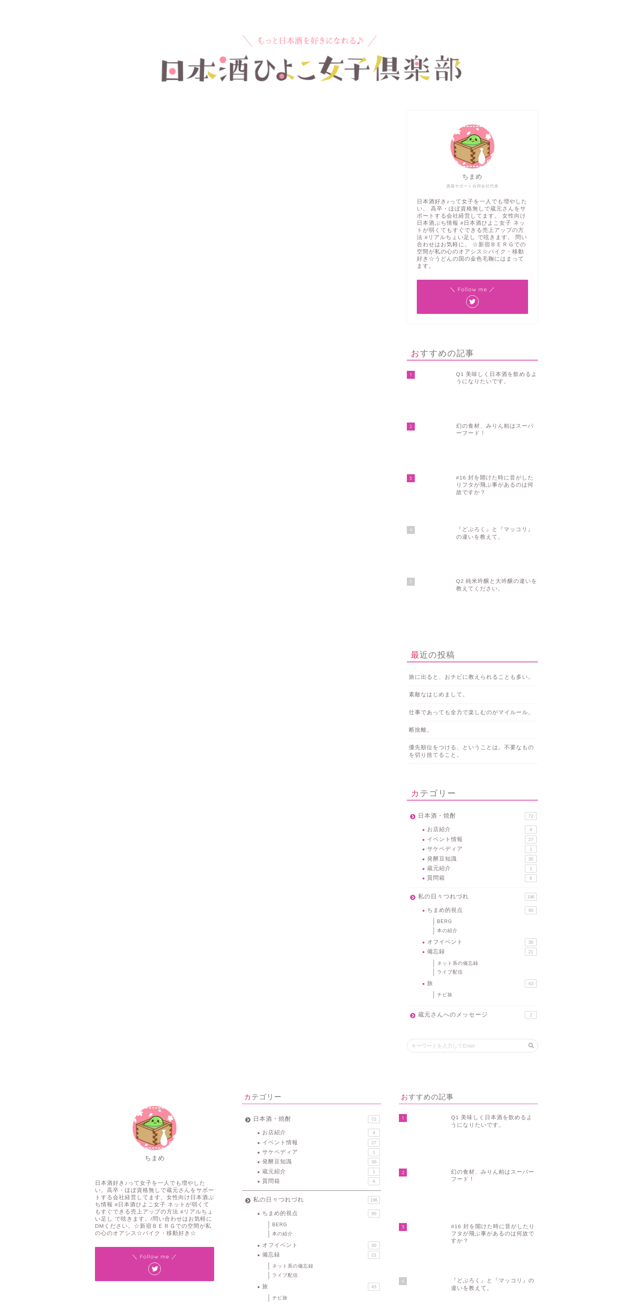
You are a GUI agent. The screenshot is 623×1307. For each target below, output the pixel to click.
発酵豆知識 (482, 720)
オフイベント (482, 804)
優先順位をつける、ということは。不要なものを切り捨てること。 (471, 612)
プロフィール (133, 10)
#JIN (96, 629)
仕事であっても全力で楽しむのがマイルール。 (471, 574)
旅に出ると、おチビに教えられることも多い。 (471, 538)
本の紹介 (447, 792)
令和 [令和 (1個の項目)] (310, 1234)
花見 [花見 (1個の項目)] (344, 1244)
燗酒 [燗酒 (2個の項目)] (327, 1244)
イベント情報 (482, 701)
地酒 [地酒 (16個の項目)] (327, 1234)
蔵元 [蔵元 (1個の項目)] (361, 1244)
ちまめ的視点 (482, 772)
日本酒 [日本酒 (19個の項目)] (308, 1244)
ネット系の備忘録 (106, 121)
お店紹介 (482, 691)
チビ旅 (445, 856)
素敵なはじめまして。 (438, 556)
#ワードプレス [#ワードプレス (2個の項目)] (276, 1223)
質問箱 (482, 740)
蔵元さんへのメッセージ (477, 876)
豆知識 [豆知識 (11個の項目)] (251, 1254)
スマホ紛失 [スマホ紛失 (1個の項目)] (255, 1234)
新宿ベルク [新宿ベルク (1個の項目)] (284, 1244)
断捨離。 (421, 591)
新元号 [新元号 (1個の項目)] (346, 1234)
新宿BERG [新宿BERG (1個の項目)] (255, 1244)
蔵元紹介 (482, 730)
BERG (444, 783)
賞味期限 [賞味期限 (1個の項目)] (274, 1254)
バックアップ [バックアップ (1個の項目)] (286, 1234)
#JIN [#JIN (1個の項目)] (249, 1223)
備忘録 (482, 813)
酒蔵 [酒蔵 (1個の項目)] (294, 1254)
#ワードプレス (127, 629)
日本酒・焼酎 (477, 678)
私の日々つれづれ (477, 758)
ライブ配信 (450, 833)
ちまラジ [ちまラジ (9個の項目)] (305, 1223)
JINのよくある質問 (118, 426)
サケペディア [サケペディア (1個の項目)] (359, 1223)
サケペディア (482, 711)
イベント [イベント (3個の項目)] (330, 1223)
